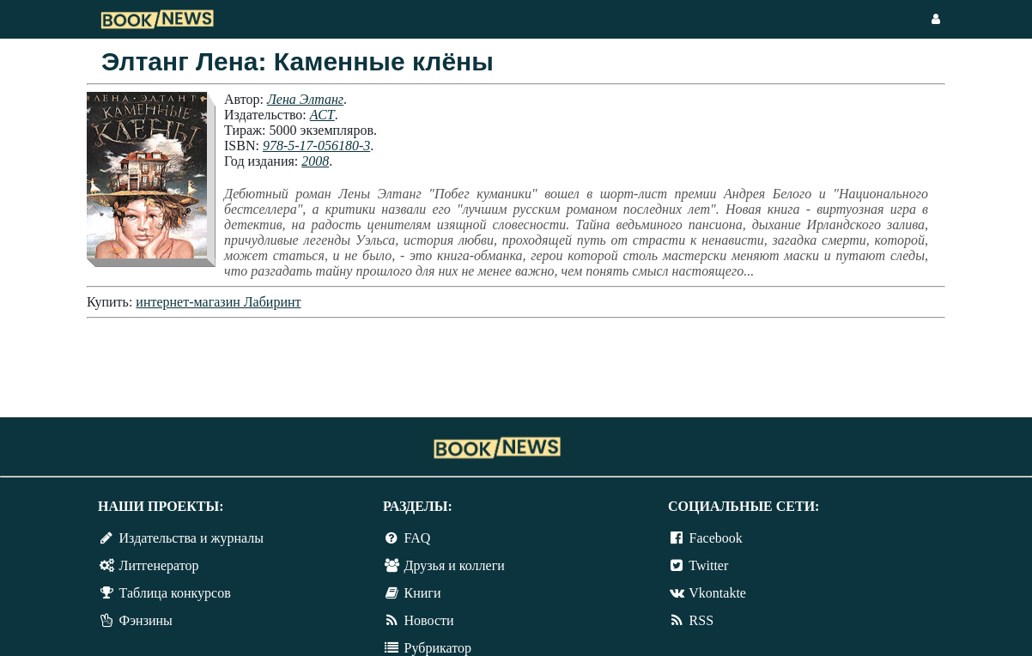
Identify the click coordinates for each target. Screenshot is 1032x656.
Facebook (716, 538)
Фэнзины (146, 620)
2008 (315, 161)
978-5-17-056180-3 (316, 145)
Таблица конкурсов (175, 593)
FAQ (417, 538)
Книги (422, 593)
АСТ (322, 114)
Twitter (708, 565)
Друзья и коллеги (454, 565)
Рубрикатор (437, 648)
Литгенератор (159, 565)
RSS (701, 620)
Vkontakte (717, 593)
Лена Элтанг (305, 99)
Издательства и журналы (191, 538)
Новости (429, 620)
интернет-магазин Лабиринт (218, 302)
